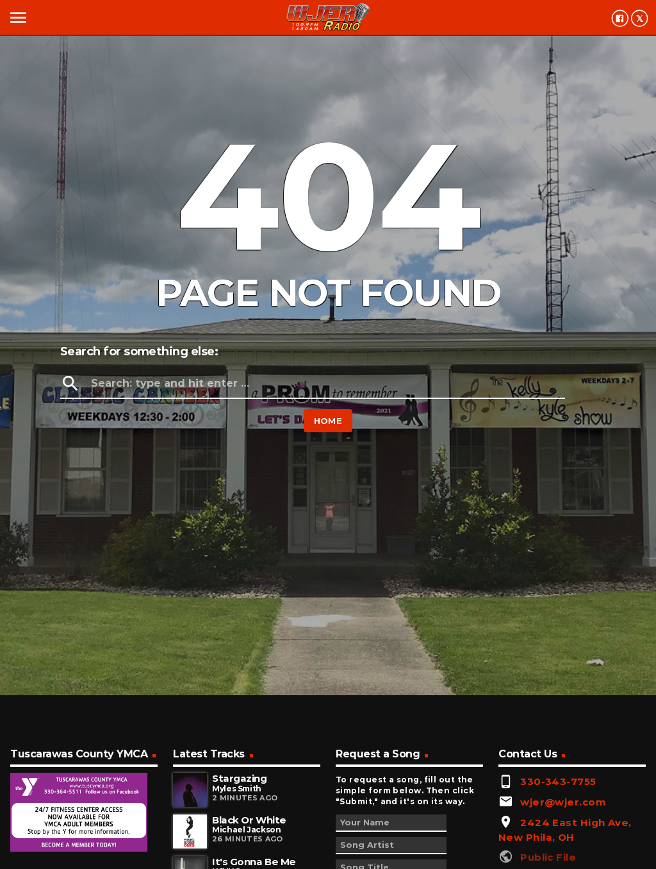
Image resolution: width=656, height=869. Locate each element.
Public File (548, 857)
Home (328, 421)
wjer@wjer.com (563, 802)
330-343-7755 (558, 781)
